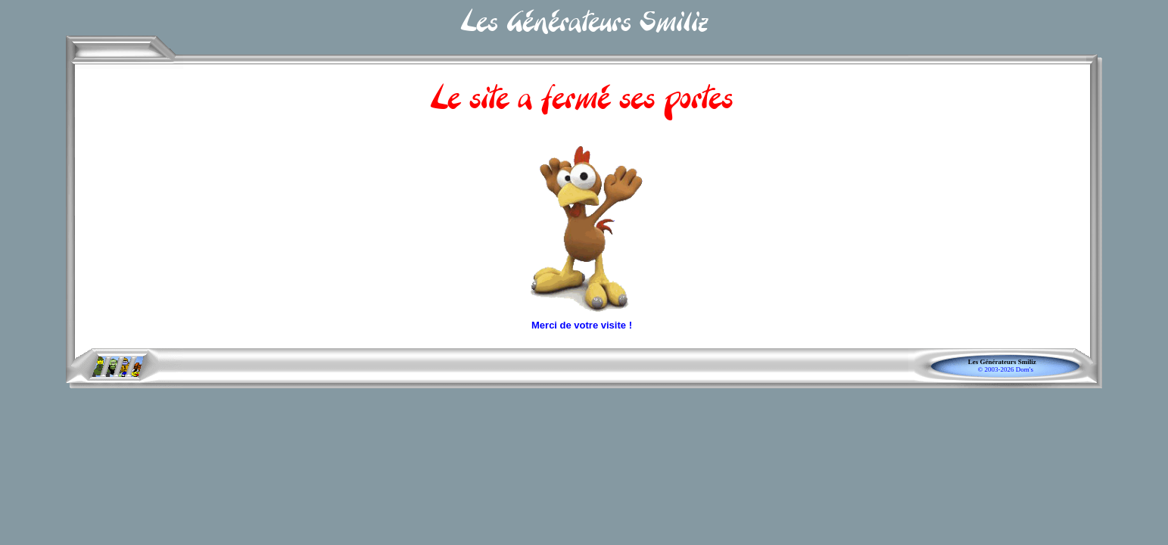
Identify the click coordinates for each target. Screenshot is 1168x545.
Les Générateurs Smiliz (1005, 362)
